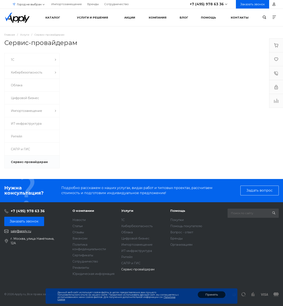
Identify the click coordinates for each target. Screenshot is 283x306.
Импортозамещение (66, 4)
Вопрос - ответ (181, 232)
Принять (211, 294)
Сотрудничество (116, 4)
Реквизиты (80, 268)
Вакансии (79, 238)
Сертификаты (82, 255)
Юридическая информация (93, 274)
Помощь (177, 211)
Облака (127, 232)
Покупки (177, 220)
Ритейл (127, 257)
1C (123, 220)
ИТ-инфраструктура (136, 251)
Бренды (93, 4)
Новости (79, 220)
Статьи (77, 226)
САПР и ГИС (130, 263)
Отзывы (78, 232)
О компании (83, 211)
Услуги (127, 211)
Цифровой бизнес (135, 238)
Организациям (181, 245)
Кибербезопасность (137, 226)
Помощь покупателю (186, 226)
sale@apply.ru (21, 231)
